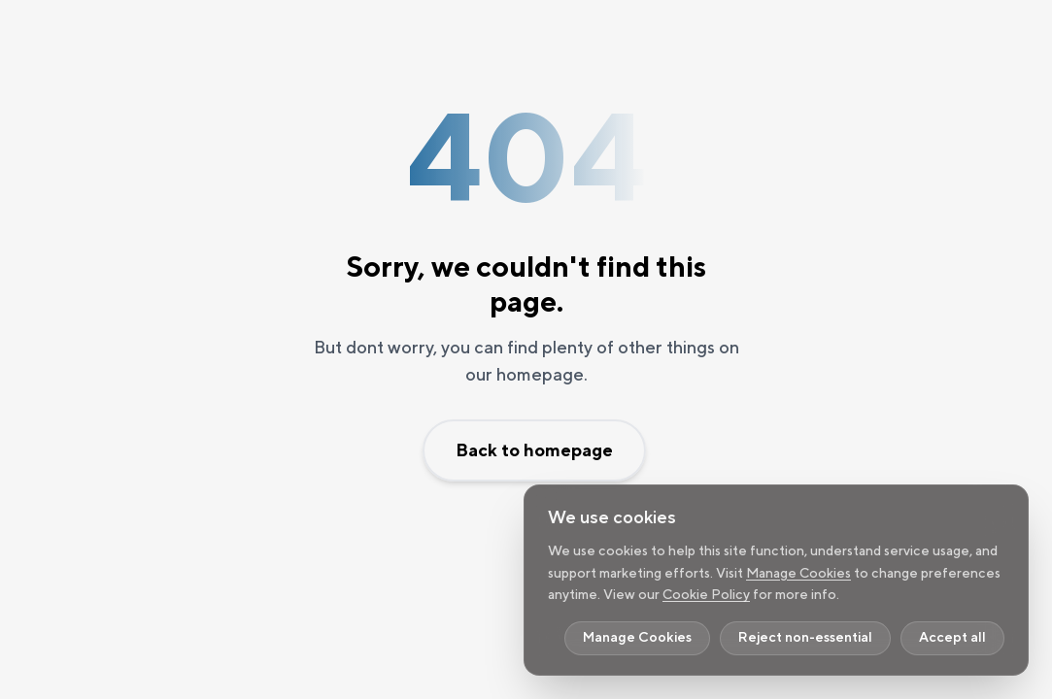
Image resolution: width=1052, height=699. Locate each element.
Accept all (952, 638)
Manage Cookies (798, 573)
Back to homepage (534, 450)
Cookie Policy (706, 594)
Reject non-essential (805, 638)
